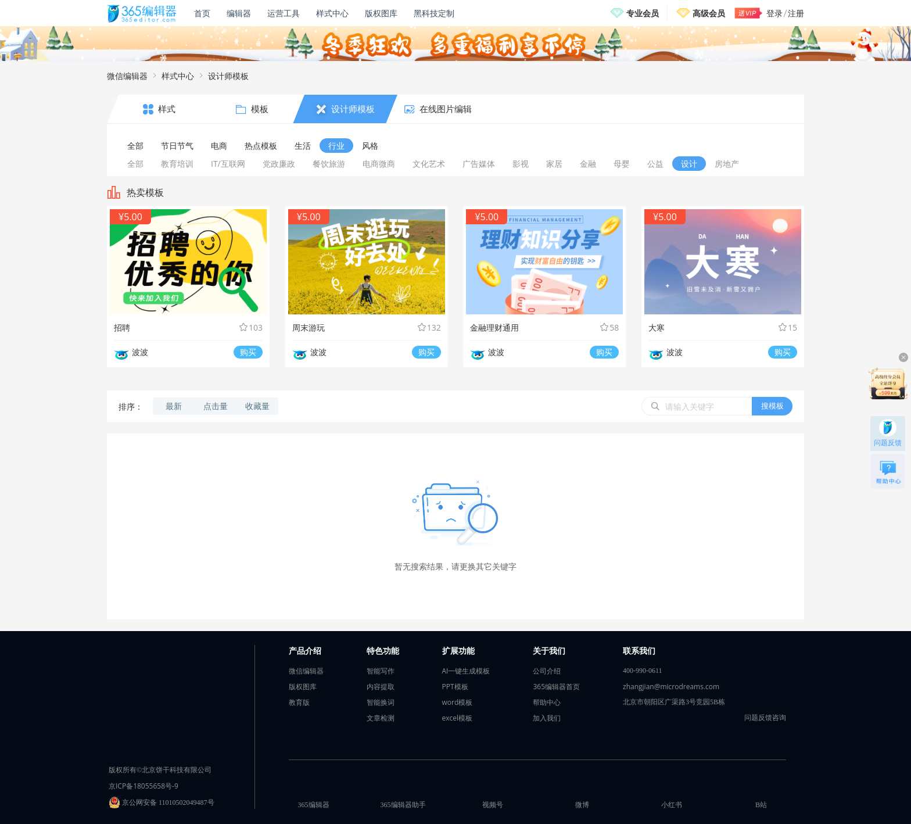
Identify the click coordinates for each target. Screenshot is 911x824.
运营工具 (283, 13)
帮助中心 (547, 702)
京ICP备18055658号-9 (143, 786)
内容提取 (380, 687)
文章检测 (380, 718)
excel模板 (457, 718)
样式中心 (332, 13)
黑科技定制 (434, 13)
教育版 (299, 702)
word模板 (457, 702)
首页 (202, 13)
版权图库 (381, 13)
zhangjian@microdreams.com (671, 687)
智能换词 (380, 702)
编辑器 (239, 13)
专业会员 (642, 13)
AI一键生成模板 (466, 671)
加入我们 (547, 718)
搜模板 (772, 405)
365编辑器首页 (556, 687)
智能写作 (380, 671)
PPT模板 (455, 687)
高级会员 (709, 13)
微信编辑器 (127, 75)
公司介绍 (547, 671)
